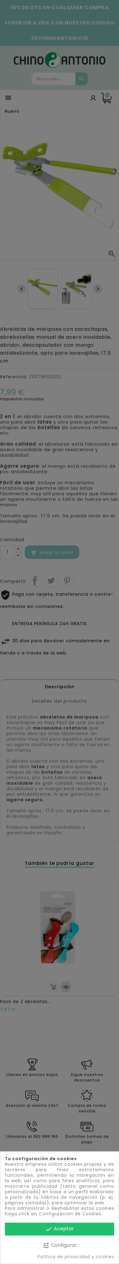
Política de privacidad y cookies (76, 1256)
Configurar (59, 1245)
